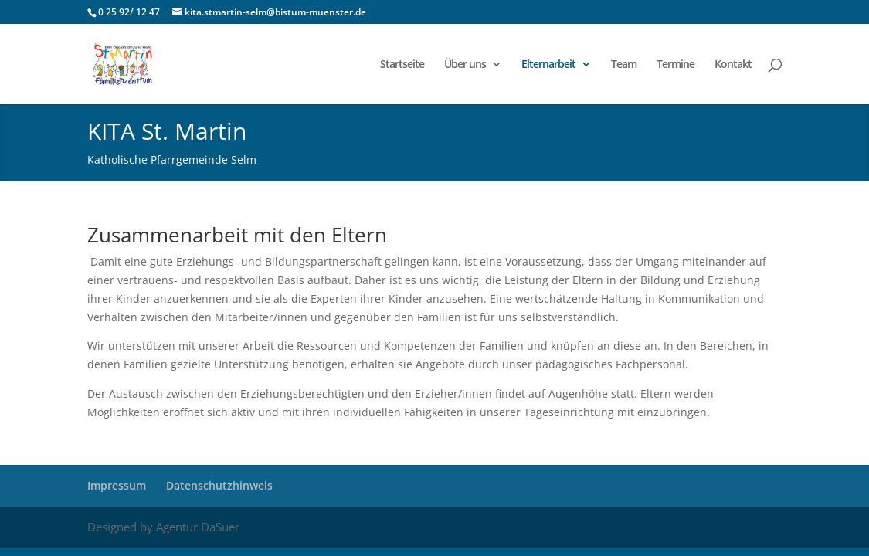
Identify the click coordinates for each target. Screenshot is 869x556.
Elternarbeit (548, 65)
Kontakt (733, 65)
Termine (675, 65)
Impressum (116, 485)
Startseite (402, 65)
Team (623, 65)
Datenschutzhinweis (219, 485)
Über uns (465, 65)
